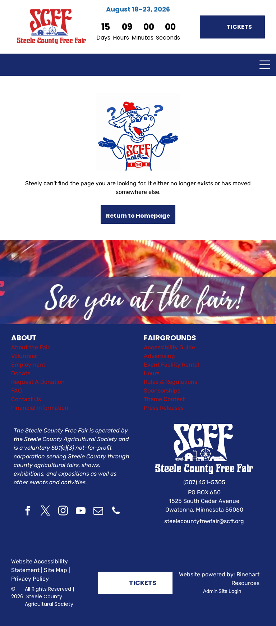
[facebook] (28, 512)
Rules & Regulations (170, 381)
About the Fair (30, 347)
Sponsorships (162, 390)
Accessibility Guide (169, 347)
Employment (28, 364)
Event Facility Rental (171, 364)
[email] (98, 512)
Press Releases (164, 407)
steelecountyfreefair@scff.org (204, 521)
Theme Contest (164, 399)
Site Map (55, 570)
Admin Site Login (222, 591)
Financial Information (39, 407)
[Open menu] (264, 64)
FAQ (16, 390)
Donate (21, 373)
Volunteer (24, 356)
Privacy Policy (30, 578)
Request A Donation (38, 381)
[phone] (116, 512)
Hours (152, 373)
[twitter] (45, 512)
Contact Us (26, 399)
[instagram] (63, 512)
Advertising (159, 356)
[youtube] (80, 512)
